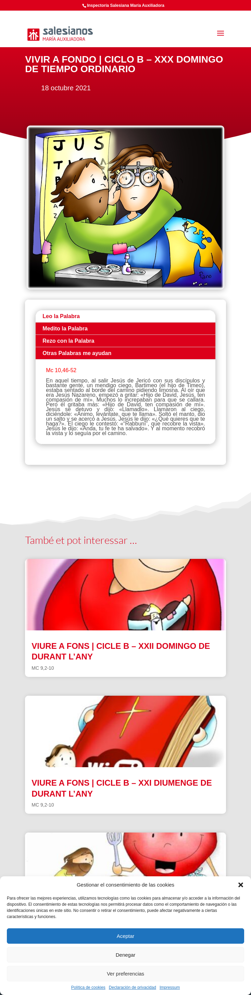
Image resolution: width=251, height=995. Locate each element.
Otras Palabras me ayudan (76, 353)
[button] (240, 884)
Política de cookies (88, 987)
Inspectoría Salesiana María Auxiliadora (125, 5)
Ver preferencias (125, 974)
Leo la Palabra (61, 316)
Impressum (170, 987)
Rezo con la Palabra (68, 341)
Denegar (126, 955)
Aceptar (126, 936)
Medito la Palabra (65, 328)
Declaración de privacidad (132, 987)
